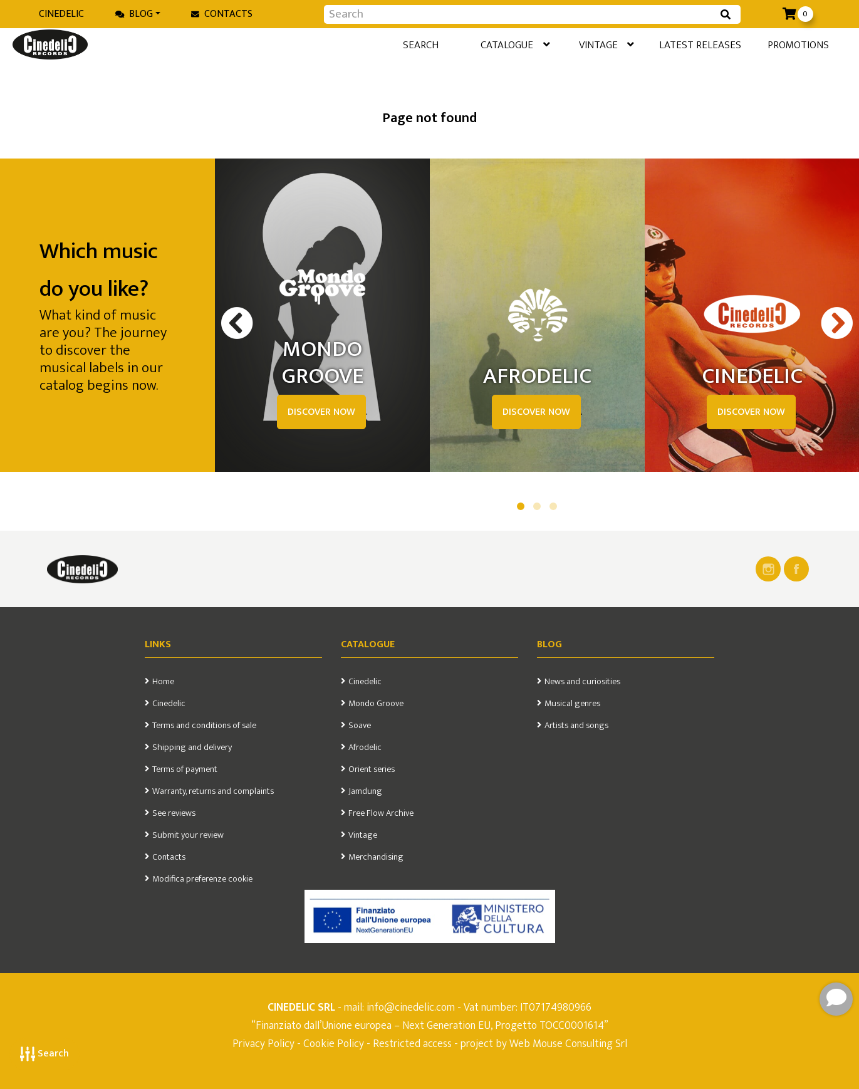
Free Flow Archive (381, 813)
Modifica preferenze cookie (202, 879)
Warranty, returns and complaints (213, 791)
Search (44, 1053)
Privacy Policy (264, 1043)
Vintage (571, 46)
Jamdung (365, 791)
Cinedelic (61, 14)
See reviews (173, 813)
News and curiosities (582, 681)
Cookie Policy (333, 1043)
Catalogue (469, 46)
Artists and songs (576, 725)
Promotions (785, 46)
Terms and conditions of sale (204, 725)
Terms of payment (184, 769)
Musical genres (572, 703)
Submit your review (188, 835)
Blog (134, 14)
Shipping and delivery (192, 747)
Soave (359, 725)
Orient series (371, 769)
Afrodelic (365, 747)
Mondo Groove (375, 703)
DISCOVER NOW (321, 412)
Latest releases (676, 46)
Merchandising (375, 857)
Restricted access (412, 1043)
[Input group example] (520, 14)
